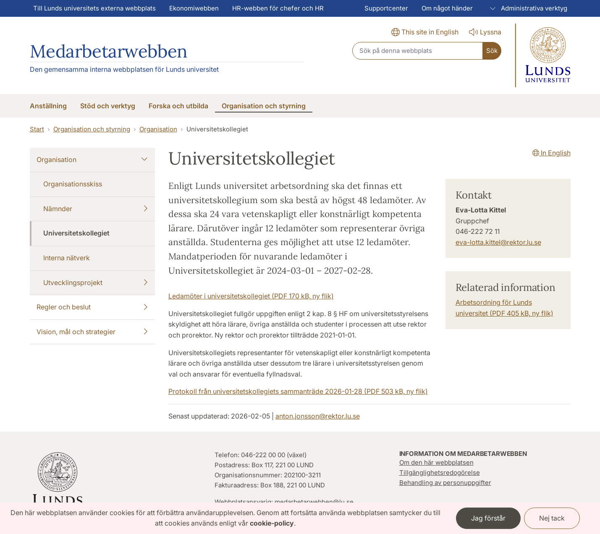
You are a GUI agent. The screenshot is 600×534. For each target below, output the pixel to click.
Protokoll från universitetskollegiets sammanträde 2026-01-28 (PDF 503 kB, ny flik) (298, 391)
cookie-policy (272, 523)
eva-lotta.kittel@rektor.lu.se (498, 242)
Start (37, 129)
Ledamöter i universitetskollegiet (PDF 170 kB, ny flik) (251, 296)
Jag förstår (488, 518)
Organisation (158, 129)
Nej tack (552, 518)
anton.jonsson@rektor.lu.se (317, 416)
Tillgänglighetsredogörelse (439, 472)
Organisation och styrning (91, 129)
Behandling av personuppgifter (445, 483)
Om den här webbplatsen (436, 462)
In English (551, 153)
